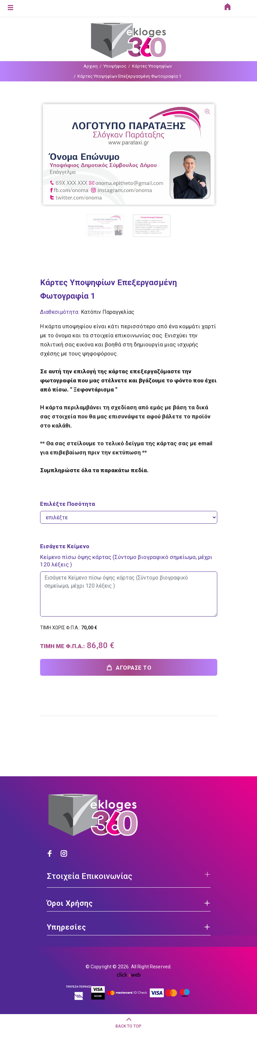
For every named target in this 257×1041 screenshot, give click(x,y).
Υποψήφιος (114, 66)
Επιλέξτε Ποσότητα (67, 503)
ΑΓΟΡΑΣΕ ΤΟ (129, 667)
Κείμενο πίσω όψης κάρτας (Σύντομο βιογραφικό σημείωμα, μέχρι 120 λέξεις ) (126, 561)
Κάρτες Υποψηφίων (152, 66)
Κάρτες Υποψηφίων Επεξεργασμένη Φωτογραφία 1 (129, 76)
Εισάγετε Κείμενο (64, 546)
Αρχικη (91, 66)
